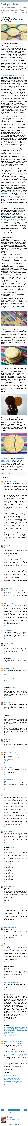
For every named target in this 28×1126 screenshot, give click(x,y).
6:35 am (16, 982)
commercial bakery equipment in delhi (13, 1081)
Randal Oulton (8, 927)
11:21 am (15, 794)
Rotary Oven (15, 1054)
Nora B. (6, 702)
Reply (5, 540)
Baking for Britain (10, 4)
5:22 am (12, 603)
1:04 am (13, 906)
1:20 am (15, 481)
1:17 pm (10, 944)
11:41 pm (9, 630)
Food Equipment (14, 1051)
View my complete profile (13, 1119)
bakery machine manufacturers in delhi (13, 1082)
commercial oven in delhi (10, 1075)
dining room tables (9, 982)
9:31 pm (13, 847)
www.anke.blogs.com (6, 463)
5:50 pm (12, 668)
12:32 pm (13, 658)
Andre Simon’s (13, 216)
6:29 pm (12, 831)
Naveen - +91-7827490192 (10, 1041)
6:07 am (14, 966)
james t (6, 944)
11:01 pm (12, 545)
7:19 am (13, 1025)
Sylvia (5, 767)
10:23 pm (11, 588)
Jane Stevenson (8, 794)
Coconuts (6, 668)
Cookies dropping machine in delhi (12, 1079)
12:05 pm (10, 767)
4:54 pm (12, 739)
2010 (18, 1043)
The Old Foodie (8, 481)
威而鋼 (5, 1032)
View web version (14, 1112)
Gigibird (6, 588)
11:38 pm (11, 702)
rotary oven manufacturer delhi (11, 1076)
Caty (5, 630)
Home (14, 1110)
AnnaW (6, 545)
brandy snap (23, 211)
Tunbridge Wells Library (7, 461)
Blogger (17, 1124)
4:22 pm (14, 927)
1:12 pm (20, 1041)
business (15, 74)
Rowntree (21, 109)
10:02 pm (13, 715)
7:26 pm (15, 752)
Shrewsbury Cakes (13, 184)
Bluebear (6, 779)
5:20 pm (11, 779)
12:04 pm (13, 678)
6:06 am (11, 994)
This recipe (7, 555)
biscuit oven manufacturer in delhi (12, 1078)
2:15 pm (13, 687)
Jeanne (6, 643)
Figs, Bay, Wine (8, 752)
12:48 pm (11, 643)
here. (5, 787)
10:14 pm (12, 886)
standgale (6, 603)
